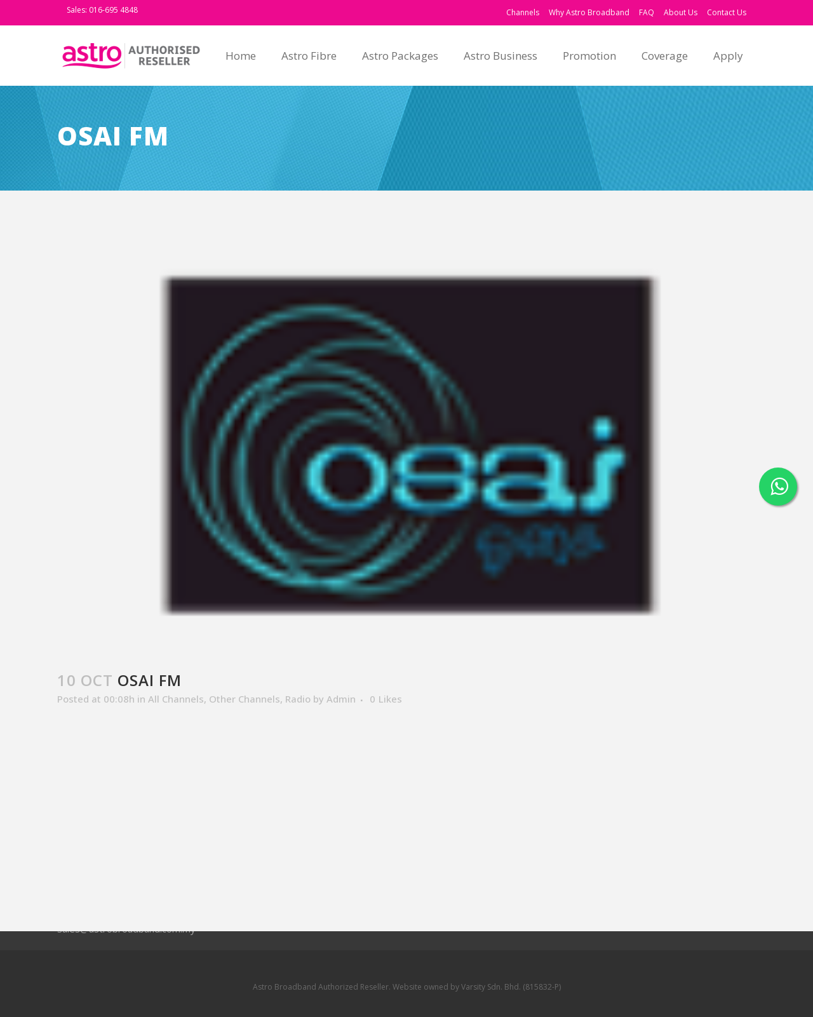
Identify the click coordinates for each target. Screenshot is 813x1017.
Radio (298, 698)
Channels (522, 12)
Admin (341, 698)
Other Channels (244, 698)
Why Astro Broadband (589, 12)
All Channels (176, 698)
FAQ (646, 12)
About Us (680, 12)
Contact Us (726, 12)
